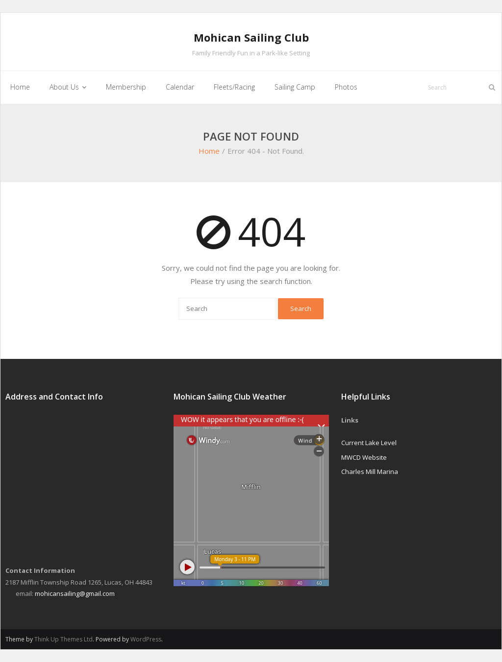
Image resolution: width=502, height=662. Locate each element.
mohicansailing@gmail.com (75, 593)
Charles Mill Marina (369, 471)
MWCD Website (364, 457)
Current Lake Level (369, 442)
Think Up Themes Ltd (63, 639)
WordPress (145, 639)
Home (209, 151)
